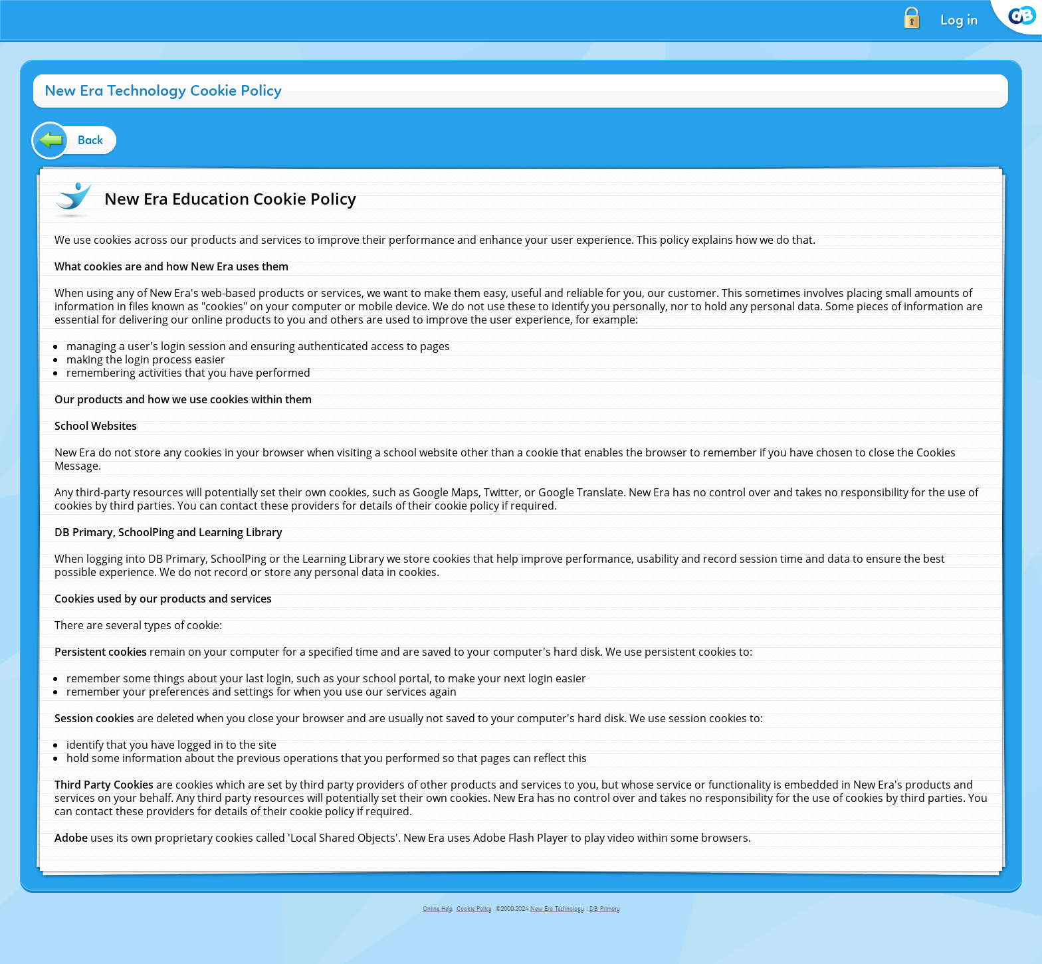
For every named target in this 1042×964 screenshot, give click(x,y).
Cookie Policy (474, 909)
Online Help (438, 909)
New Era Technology (557, 909)
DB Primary (604, 909)
